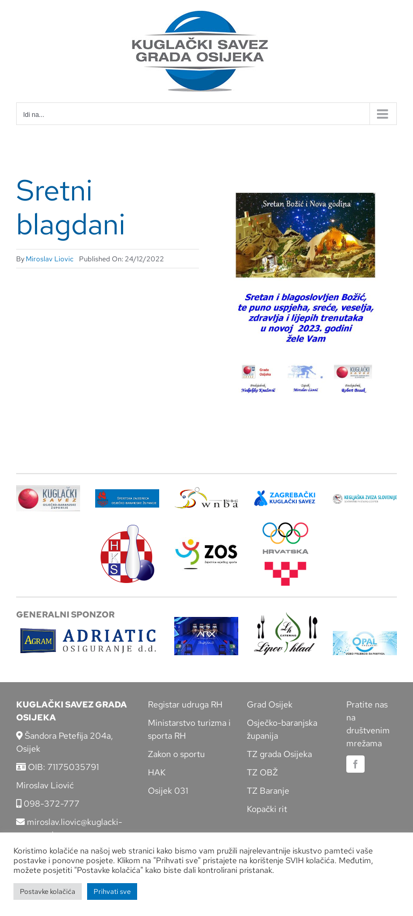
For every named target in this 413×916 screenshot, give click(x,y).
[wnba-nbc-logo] (206, 491)
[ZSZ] (127, 493)
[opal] (365, 635)
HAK (157, 772)
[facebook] (355, 764)
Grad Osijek (270, 704)
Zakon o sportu (176, 754)
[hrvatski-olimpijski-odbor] (285, 526)
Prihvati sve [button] (112, 891)
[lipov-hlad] (286, 616)
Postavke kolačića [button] (47, 891)
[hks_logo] (127, 529)
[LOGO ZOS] (206, 541)
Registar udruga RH (185, 704)
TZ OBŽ (262, 772)
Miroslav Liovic (50, 258)
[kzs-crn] (365, 498)
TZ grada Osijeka (279, 754)
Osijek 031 (168, 790)
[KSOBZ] (48, 489)
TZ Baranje (268, 790)
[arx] (206, 621)
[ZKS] (286, 493)
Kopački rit (267, 809)
